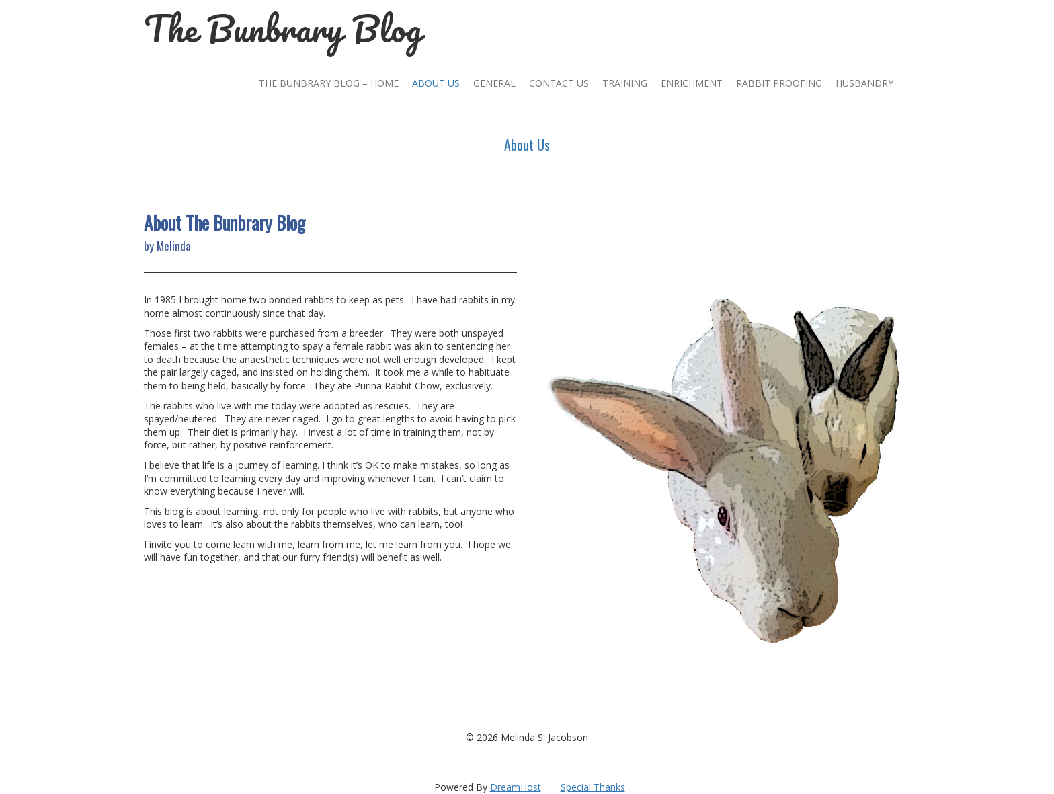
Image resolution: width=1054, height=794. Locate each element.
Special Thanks (593, 787)
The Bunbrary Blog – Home (329, 83)
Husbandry (864, 83)
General (494, 83)
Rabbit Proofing (779, 83)
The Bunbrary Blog (283, 28)
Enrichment (692, 83)
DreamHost (515, 787)
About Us (436, 83)
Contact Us (559, 83)
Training (624, 83)
